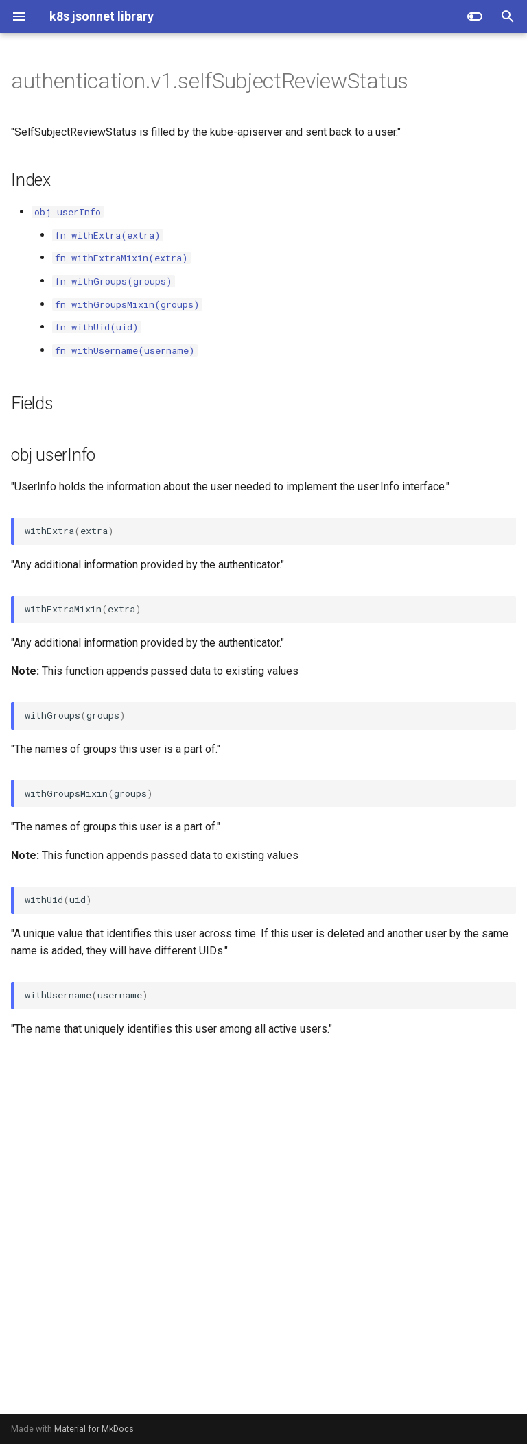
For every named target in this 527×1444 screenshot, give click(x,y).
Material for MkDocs (94, 1428)
